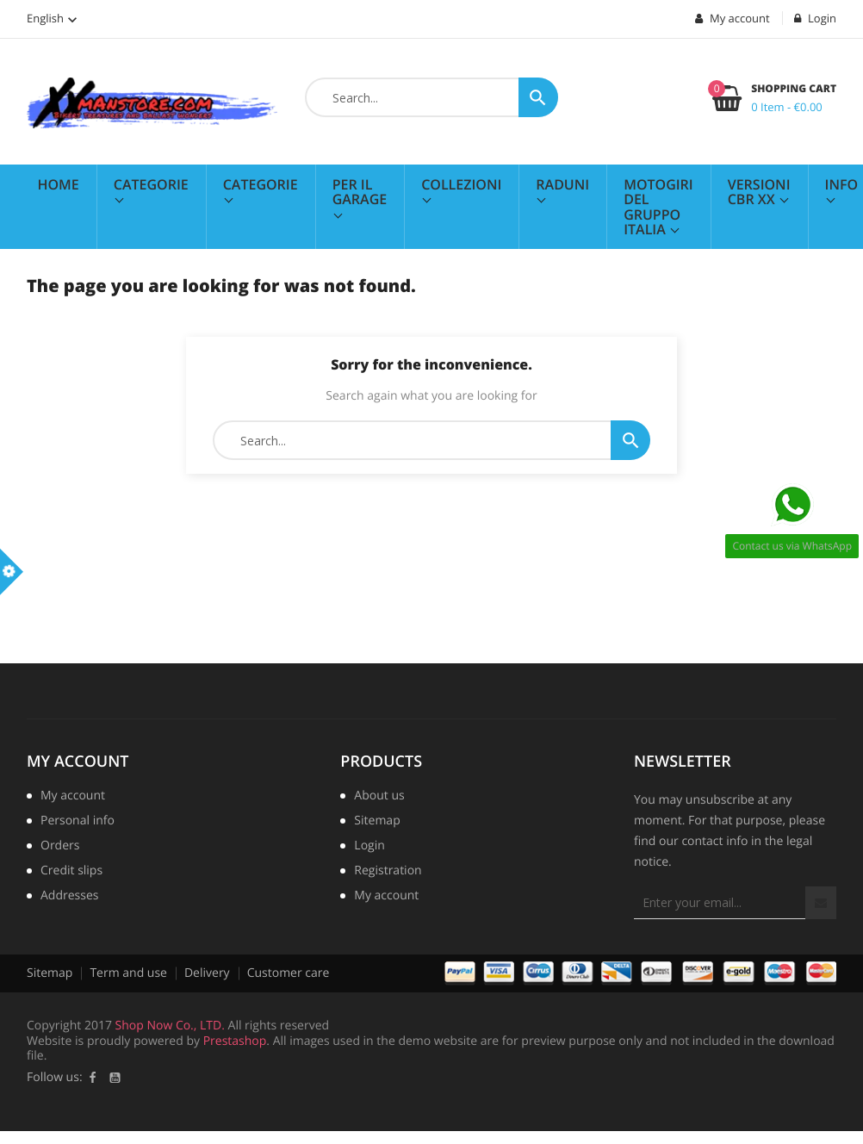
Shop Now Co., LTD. (170, 1025)
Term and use (128, 973)
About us (379, 797)
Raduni (562, 184)
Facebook (93, 1078)
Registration (387, 872)
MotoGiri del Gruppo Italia (658, 207)
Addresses (69, 897)
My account (77, 761)
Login (369, 847)
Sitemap (377, 822)
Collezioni (461, 184)
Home (58, 184)
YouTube (115, 1078)
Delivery (207, 973)
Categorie (151, 184)
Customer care (288, 973)
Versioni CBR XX (759, 192)
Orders (59, 847)
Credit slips (71, 872)
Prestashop (235, 1041)
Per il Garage (360, 192)
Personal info (77, 822)
